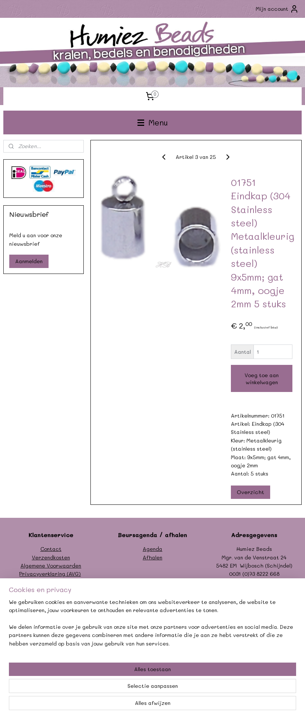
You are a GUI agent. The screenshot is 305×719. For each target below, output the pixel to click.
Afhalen (152, 557)
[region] (103, 681)
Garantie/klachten (51, 590)
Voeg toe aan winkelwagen (262, 379)
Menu (152, 122)
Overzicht (250, 492)
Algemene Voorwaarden (50, 565)
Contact (51, 548)
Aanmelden (29, 261)
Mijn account (277, 8)
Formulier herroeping (50, 582)
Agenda (152, 548)
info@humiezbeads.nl (262, 582)
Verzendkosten (51, 557)
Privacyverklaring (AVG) (50, 573)
